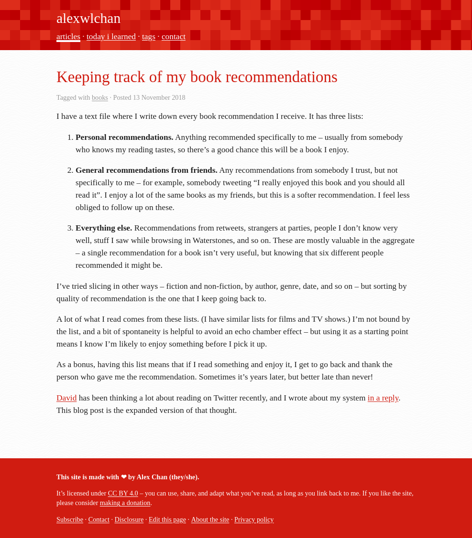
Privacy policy (254, 519)
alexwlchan (88, 18)
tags (148, 36)
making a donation (125, 502)
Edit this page (167, 519)
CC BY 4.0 (123, 493)
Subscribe (69, 519)
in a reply (383, 397)
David (66, 397)
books (100, 97)
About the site (210, 519)
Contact (99, 519)
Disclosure (129, 519)
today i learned (111, 36)
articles (68, 36)
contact (174, 36)
